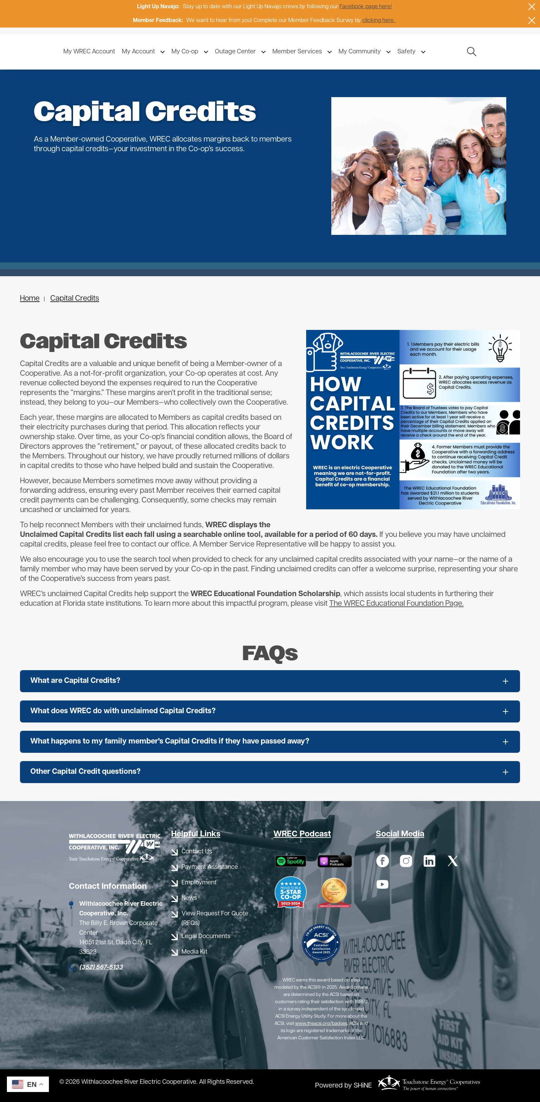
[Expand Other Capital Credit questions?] (270, 772)
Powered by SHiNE (343, 1085)
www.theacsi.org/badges (321, 1023)
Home (30, 299)
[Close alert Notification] (532, 7)
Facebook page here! (366, 7)
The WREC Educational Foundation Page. (396, 604)
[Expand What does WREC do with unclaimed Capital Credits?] (270, 711)
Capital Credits (74, 299)
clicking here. (379, 20)
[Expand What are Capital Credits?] (270, 681)
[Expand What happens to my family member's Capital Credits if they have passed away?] (270, 742)
